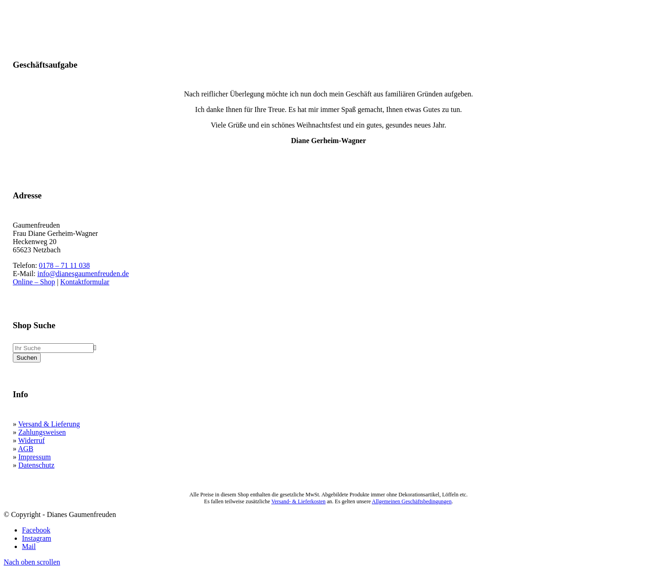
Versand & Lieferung (49, 424)
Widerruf (31, 440)
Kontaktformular (85, 282)
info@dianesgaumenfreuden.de (83, 273)
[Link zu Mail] (29, 546)
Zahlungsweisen (42, 432)
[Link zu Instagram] (36, 538)
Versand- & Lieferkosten (298, 501)
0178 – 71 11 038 (64, 265)
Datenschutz (36, 465)
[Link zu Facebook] (36, 530)
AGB (25, 449)
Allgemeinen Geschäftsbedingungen (411, 501)
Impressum (34, 457)
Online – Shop (34, 282)
